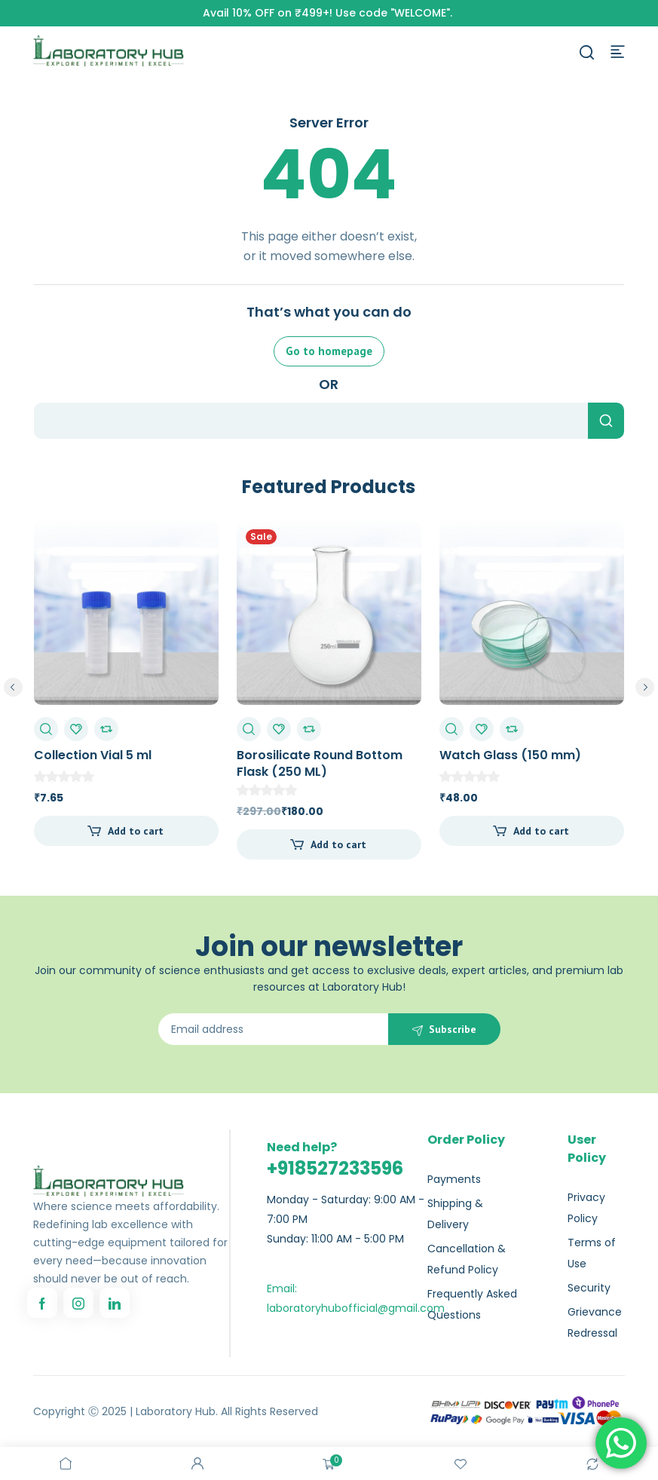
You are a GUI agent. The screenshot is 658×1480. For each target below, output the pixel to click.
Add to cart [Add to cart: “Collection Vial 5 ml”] (136, 831)
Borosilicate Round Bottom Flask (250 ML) (319, 763)
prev (13, 687)
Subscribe (452, 1029)
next (644, 687)
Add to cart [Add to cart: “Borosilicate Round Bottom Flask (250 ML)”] (338, 844)
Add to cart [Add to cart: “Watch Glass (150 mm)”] (541, 831)
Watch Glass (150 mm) (510, 755)
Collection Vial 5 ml (92, 755)
